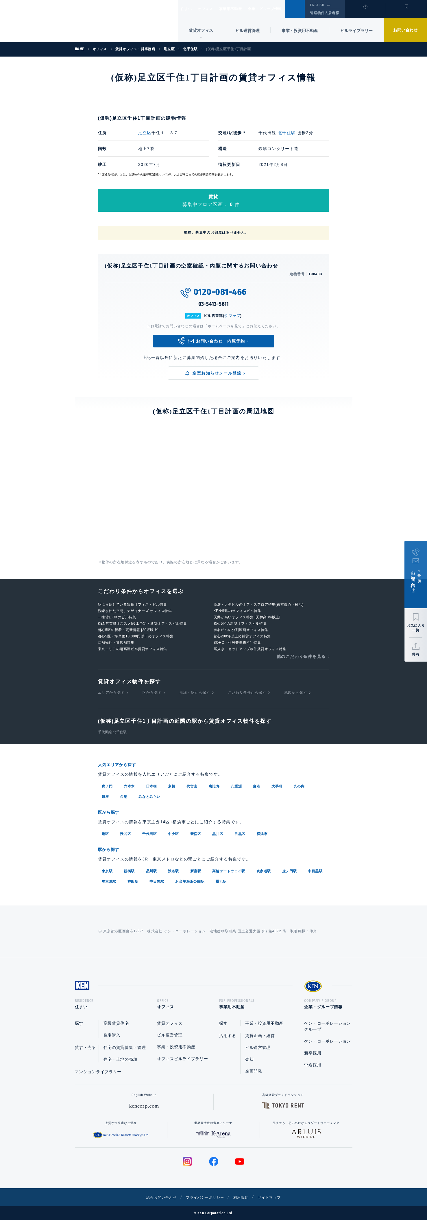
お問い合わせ (405, 30)
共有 (415, 654)
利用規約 (245, 1197)
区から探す (152, 693)
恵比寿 (214, 786)
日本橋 (151, 786)
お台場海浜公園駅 (189, 880)
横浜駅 (221, 880)
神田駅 (132, 880)
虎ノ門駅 (289, 869)
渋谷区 (125, 833)
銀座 (105, 796)
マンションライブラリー (98, 1071)
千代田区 (149, 833)
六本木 (129, 786)
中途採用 (312, 1064)
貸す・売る (85, 1047)
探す (79, 1023)
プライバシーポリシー (204, 1197)
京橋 (171, 786)
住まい (189, 9)
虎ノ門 (107, 786)
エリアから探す (111, 693)
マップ (234, 316)
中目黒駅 (315, 869)
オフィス (213, 9)
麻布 (256, 786)
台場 (123, 796)
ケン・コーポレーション (327, 1041)
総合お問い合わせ (155, 1197)
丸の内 (299, 786)
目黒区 (239, 833)
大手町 (276, 786)
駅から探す (110, 848)
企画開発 (253, 1071)
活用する (227, 1035)
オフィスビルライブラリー (182, 1058)
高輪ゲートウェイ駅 (228, 869)
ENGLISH (317, 5)
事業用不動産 (243, 9)
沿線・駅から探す (195, 693)
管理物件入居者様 (324, 13)
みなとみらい (149, 796)
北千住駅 (287, 132)
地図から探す (295, 693)
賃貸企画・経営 (260, 1035)
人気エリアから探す (121, 764)
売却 (249, 1059)
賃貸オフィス (169, 1023)
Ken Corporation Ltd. (56, 21)
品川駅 (151, 869)
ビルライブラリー (356, 30)
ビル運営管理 (247, 30)
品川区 (217, 833)
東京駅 (107, 869)
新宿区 (195, 833)
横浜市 (262, 833)
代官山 (191, 786)
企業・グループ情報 (282, 9)
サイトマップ (276, 1197)
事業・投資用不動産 (300, 30)
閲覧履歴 (364, 13)
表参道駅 (263, 869)
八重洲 (236, 786)
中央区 (173, 833)
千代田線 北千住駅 (112, 732)
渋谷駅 (173, 869)
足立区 (144, 132)
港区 (105, 833)
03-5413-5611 (213, 304)
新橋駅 (129, 869)
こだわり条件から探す (247, 693)
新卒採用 (312, 1053)
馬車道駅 (109, 880)
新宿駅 (195, 869)
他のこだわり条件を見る (301, 656)
